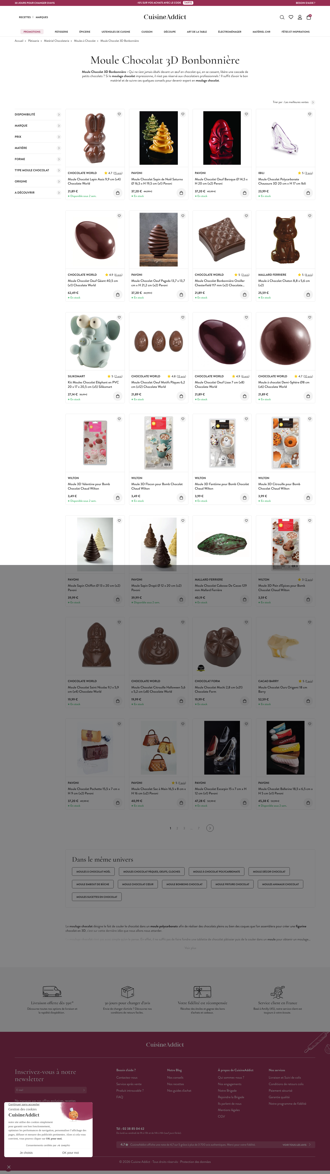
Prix (38, 137)
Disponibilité (38, 114)
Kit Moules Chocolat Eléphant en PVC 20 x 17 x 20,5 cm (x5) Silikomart (93, 384)
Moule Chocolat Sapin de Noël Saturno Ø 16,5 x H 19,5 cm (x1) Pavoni (157, 181)
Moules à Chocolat (85, 41)
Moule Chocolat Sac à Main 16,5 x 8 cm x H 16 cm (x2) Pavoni (158, 791)
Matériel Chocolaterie (56, 41)
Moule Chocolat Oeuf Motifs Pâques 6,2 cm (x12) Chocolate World (158, 384)
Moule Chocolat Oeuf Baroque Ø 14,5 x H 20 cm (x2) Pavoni (221, 181)
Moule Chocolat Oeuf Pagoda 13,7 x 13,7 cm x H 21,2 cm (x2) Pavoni (158, 283)
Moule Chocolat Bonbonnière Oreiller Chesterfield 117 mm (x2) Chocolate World (220, 285)
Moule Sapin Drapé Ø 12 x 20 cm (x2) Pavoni (156, 588)
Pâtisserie (33, 41)
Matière (38, 148)
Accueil (19, 41)
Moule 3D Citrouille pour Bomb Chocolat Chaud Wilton (279, 486)
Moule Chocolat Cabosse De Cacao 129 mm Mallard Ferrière (221, 588)
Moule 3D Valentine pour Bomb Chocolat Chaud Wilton (89, 486)
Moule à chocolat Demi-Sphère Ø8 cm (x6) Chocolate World (283, 384)
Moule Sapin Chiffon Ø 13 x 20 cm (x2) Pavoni (94, 588)
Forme (38, 159)
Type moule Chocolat (38, 170)
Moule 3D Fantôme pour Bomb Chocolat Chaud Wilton (222, 486)
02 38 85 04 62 (133, 1128)
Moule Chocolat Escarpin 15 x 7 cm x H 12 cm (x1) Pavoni (221, 791)
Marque (38, 125)
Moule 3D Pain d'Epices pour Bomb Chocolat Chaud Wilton (281, 588)
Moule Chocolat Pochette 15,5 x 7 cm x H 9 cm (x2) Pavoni (94, 791)
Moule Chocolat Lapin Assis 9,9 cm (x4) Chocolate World (94, 181)
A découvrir (38, 192)
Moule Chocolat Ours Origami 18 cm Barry (282, 689)
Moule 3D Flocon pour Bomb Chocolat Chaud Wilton (157, 486)
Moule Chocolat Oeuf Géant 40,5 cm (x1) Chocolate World (93, 283)
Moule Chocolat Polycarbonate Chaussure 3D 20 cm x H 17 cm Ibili (282, 181)
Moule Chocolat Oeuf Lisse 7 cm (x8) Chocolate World (219, 384)
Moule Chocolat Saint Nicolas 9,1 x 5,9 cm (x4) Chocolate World (93, 689)
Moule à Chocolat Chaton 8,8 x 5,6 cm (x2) (284, 283)
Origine (38, 181)
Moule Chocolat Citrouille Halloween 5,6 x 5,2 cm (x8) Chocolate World (158, 689)
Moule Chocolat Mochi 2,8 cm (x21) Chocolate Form (219, 689)
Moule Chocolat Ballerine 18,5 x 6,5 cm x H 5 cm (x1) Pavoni (285, 791)
